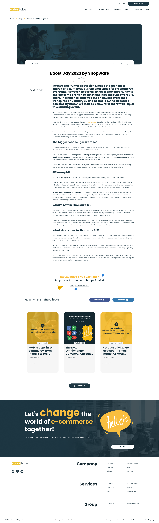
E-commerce (79, 68)
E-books (109, 471)
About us (110, 463)
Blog (147, 9)
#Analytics (32, 363)
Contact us (138, 3)
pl (119, 3)
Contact (130, 471)
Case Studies (131, 491)
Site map (108, 520)
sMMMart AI (131, 487)
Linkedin (123, 300)
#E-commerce (76, 81)
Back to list (79, 386)
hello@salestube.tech (79, 286)
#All (84, 81)
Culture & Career (132, 463)
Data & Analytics (103, 9)
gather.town (92, 122)
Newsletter (110, 467)
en (124, 3)
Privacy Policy (121, 520)
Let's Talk (123, 446)
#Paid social (107, 363)
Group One (110, 503)
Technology (89, 9)
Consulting (116, 9)
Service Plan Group (133, 503)
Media (127, 9)
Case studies (137, 9)
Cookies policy (135, 520)
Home (12, 19)
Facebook (99, 300)
